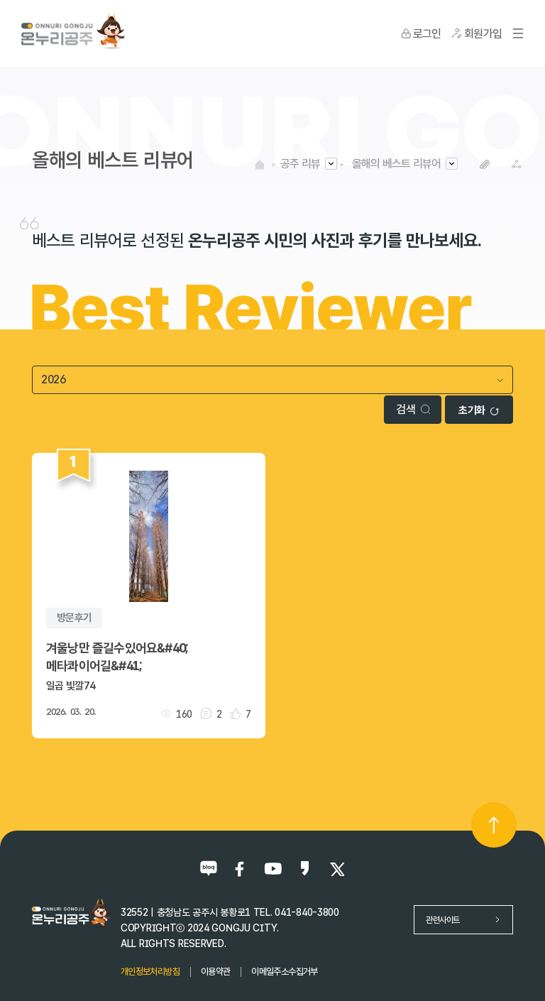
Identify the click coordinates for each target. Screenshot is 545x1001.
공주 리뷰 (300, 163)
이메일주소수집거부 (284, 971)
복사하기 (485, 164)
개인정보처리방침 (150, 971)
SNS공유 (517, 164)
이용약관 (215, 971)
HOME (259, 164)
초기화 (479, 410)
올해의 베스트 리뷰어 (396, 163)
